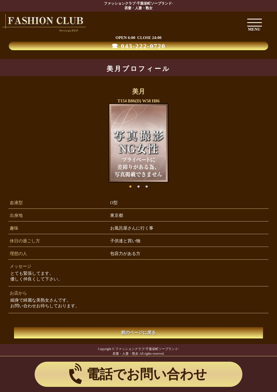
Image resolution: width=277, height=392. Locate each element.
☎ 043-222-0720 (138, 46)
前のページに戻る (138, 332)
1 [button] (130, 185)
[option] (138, 142)
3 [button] (146, 185)
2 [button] (138, 185)
